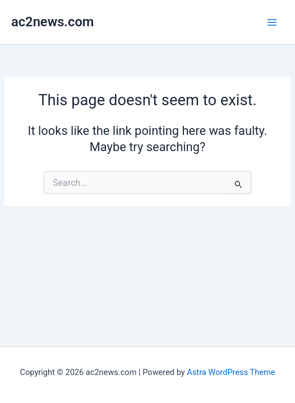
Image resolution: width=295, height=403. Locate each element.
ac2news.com (52, 22)
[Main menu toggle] (272, 22)
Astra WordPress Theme (231, 372)
